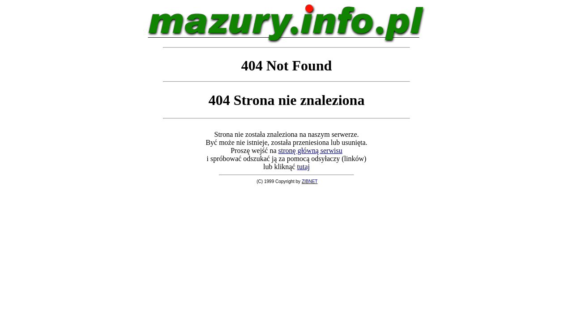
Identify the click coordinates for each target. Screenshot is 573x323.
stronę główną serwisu (310, 150)
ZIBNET (310, 181)
